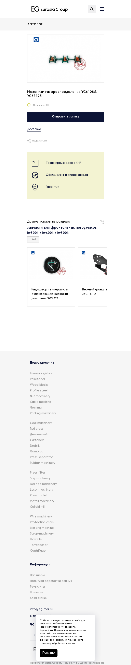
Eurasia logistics (41, 373)
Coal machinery (41, 423)
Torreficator (39, 545)
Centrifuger (38, 551)
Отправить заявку (65, 116)
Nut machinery (40, 396)
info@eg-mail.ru (41, 609)
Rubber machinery (42, 463)
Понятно (48, 653)
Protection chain (42, 522)
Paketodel (37, 379)
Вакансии (36, 592)
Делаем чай (39, 434)
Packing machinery (43, 413)
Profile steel (39, 390)
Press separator (41, 457)
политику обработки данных (57, 643)
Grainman (36, 407)
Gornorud (36, 451)
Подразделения (42, 363)
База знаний (38, 598)
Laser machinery (41, 490)
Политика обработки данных (51, 581)
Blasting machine (42, 528)
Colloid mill (37, 507)
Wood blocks (39, 385)
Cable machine (40, 402)
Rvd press (36, 429)
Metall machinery (42, 501)
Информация (40, 564)
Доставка (34, 129)
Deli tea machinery (43, 484)
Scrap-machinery (42, 533)
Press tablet (39, 495)
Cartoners (37, 440)
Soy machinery (40, 478)
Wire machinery (41, 516)
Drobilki (35, 446)
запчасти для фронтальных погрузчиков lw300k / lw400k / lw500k (62, 230)
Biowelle (36, 539)
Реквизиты (37, 587)
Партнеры (37, 575)
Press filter (37, 473)
